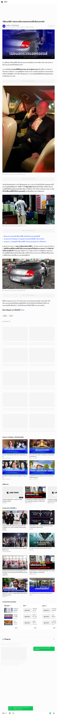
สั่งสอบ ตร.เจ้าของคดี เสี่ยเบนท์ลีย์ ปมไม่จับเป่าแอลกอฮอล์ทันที (22, 236)
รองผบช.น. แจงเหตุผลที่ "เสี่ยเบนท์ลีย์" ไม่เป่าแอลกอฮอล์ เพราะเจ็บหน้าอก (25, 241)
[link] (9, 713)
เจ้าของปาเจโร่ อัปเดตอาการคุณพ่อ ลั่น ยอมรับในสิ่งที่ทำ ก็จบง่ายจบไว (24, 239)
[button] (5, 713)
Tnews (22, 310)
